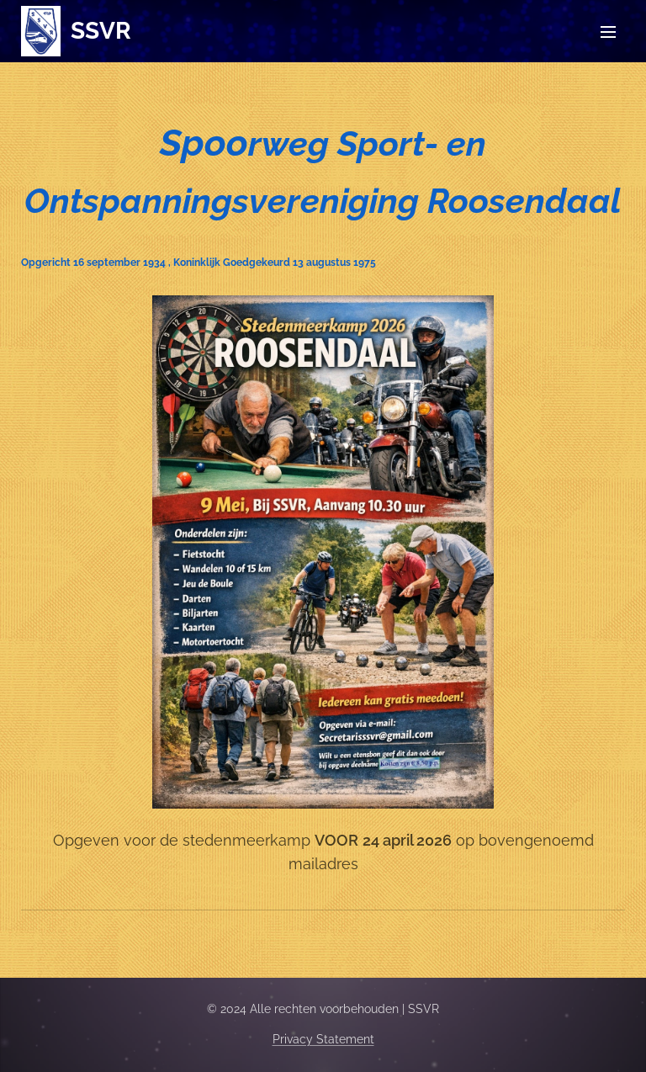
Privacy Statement (323, 1039)
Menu (608, 32)
